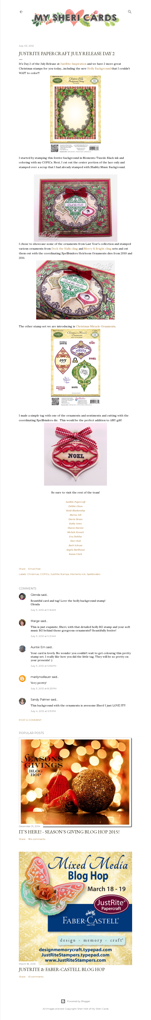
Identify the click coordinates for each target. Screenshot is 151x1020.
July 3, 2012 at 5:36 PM (43, 665)
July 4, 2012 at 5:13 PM (43, 711)
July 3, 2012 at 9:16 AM (43, 609)
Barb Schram (75, 545)
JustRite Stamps (59, 574)
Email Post (34, 568)
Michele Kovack (75, 532)
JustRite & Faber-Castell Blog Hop (62, 969)
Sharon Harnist (75, 527)
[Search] (129, 11)
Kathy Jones (75, 523)
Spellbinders (93, 574)
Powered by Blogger (75, 1001)
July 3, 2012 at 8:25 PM (43, 688)
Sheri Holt (75, 540)
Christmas (33, 574)
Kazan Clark (75, 554)
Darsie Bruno (75, 519)
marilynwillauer (41, 677)
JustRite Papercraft (76, 501)
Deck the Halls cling (65, 248)
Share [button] (22, 568)
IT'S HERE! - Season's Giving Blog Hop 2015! (69, 832)
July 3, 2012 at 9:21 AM (43, 636)
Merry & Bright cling (97, 248)
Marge (35, 621)
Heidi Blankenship (75, 510)
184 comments (36, 839)
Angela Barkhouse (75, 549)
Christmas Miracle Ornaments (95, 326)
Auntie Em (38, 647)
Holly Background (99, 68)
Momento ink (78, 574)
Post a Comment (30, 719)
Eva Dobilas (75, 536)
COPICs (44, 574)
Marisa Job (75, 514)
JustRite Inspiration (73, 64)
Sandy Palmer (40, 699)
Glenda (35, 595)
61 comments (35, 976)
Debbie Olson (75, 506)
